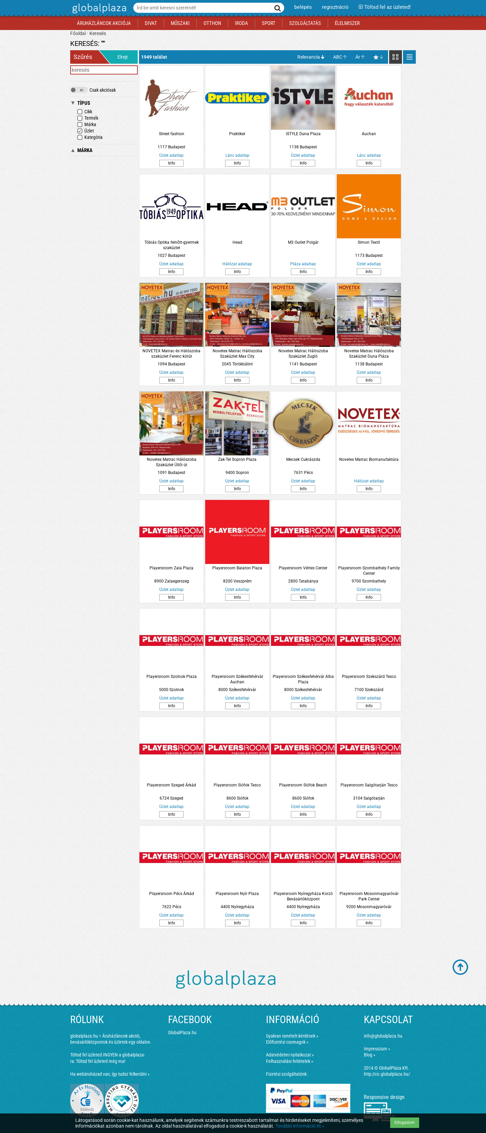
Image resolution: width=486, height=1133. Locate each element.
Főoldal (78, 33)
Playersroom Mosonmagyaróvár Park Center (369, 896)
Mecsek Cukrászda (303, 459)
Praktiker (237, 133)
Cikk (84, 112)
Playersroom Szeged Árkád (171, 785)
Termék (87, 118)
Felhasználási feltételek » (289, 1061)
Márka (86, 124)
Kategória (90, 137)
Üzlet (85, 131)
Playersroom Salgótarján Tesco (369, 785)
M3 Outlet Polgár (303, 242)
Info (171, 163)
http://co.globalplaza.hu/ (387, 1074)
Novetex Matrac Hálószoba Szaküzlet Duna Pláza (369, 354)
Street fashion (171, 133)
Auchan (369, 133)
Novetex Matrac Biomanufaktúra (369, 459)
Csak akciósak (93, 90)
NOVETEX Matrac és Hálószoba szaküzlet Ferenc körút (171, 354)
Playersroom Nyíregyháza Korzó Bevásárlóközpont (303, 896)
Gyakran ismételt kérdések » (292, 1036)
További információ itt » (299, 1126)
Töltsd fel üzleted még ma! (100, 1061)
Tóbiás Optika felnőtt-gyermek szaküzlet (171, 245)
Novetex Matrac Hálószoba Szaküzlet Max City (237, 354)
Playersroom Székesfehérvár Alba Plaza (303, 679)
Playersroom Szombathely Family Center (369, 571)
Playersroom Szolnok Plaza (171, 676)
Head (237, 242)
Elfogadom (405, 1122)
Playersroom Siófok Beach (303, 785)
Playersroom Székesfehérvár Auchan (237, 679)
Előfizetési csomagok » (287, 1042)
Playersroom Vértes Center (303, 568)
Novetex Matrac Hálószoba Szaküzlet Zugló (303, 354)
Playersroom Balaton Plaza (237, 568)
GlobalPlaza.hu (182, 1032)
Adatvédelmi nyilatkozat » (290, 1054)
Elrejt (122, 57)
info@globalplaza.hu (383, 1036)
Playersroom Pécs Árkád (171, 893)
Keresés (97, 33)
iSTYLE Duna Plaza (303, 133)
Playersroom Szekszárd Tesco (369, 676)
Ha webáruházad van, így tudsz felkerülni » (110, 1074)
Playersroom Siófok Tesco (237, 785)
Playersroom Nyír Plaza (237, 893)
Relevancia (308, 57)
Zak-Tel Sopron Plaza (237, 459)
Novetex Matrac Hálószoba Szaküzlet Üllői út (171, 462)
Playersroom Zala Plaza (171, 568)
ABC (337, 57)
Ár (357, 57)
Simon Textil (369, 242)
